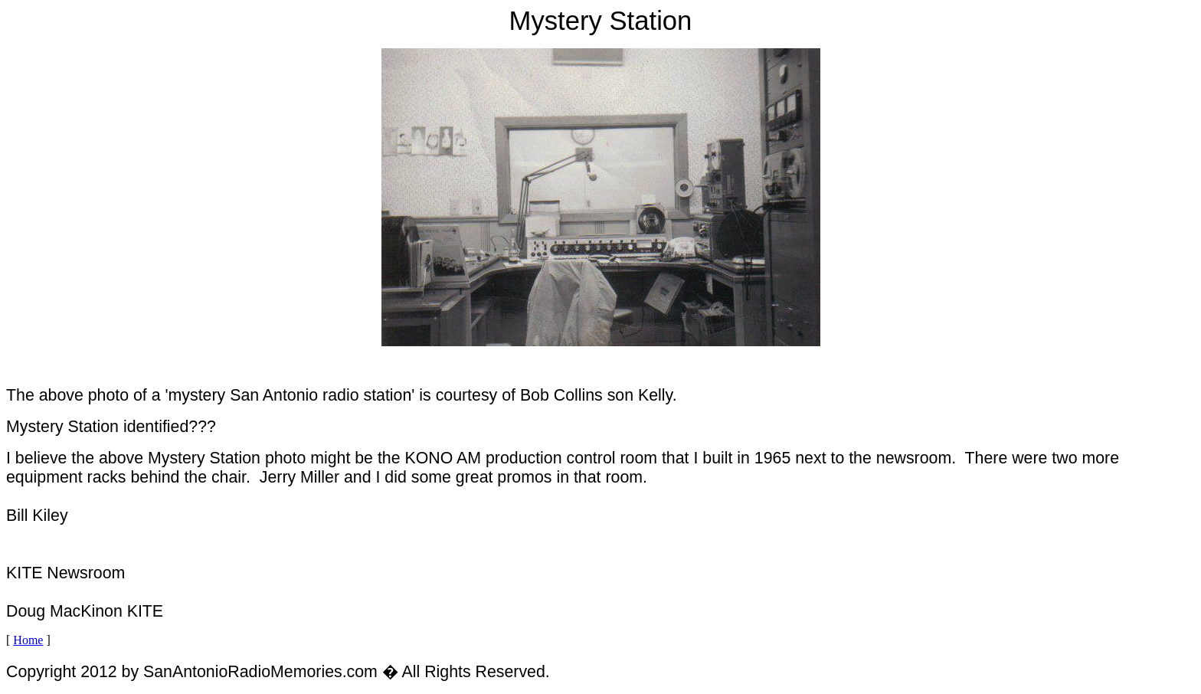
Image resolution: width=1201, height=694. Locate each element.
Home (28, 640)
